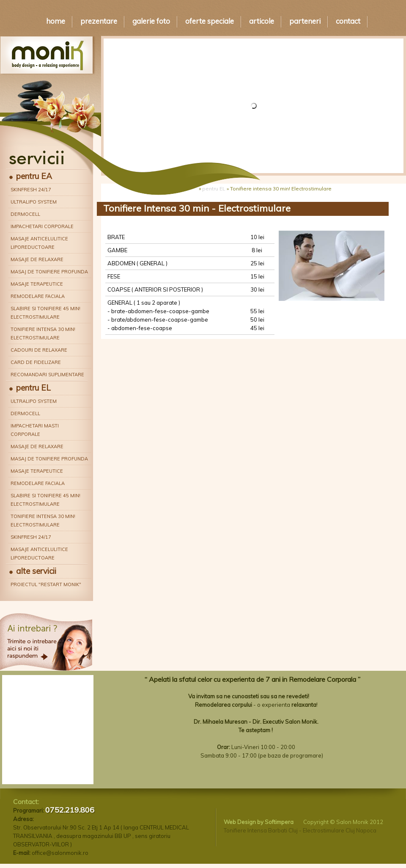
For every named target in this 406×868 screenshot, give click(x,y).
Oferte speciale (209, 21)
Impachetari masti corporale (35, 430)
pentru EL (33, 388)
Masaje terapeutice (37, 284)
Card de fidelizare (36, 362)
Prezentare (98, 21)
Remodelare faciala (38, 296)
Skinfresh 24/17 (31, 190)
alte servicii (36, 571)
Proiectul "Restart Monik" (46, 584)
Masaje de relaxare (37, 259)
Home (55, 21)
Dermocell (25, 214)
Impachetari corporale (42, 226)
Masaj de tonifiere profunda (49, 272)
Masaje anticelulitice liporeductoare (39, 243)
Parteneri (305, 21)
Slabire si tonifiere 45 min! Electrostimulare (45, 313)
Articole (261, 21)
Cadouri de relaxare (39, 350)
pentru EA (34, 176)
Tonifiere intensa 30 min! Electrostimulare (43, 333)
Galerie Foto (151, 21)
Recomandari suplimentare (47, 375)
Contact (348, 21)
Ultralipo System (34, 202)
